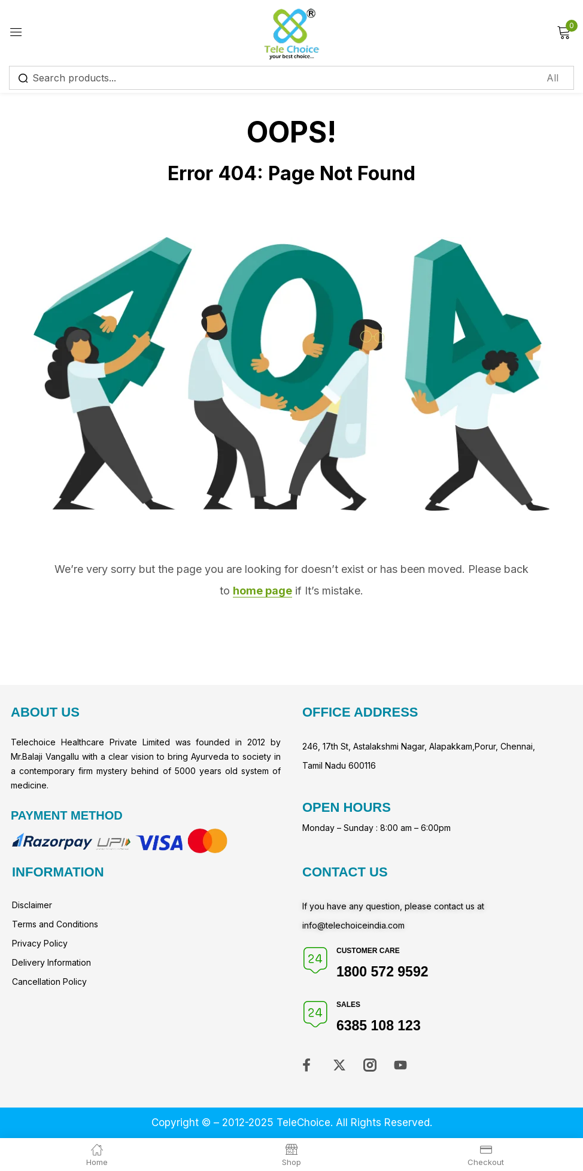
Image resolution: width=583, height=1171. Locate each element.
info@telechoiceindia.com (353, 925)
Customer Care (368, 950)
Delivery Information (51, 962)
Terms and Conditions (55, 924)
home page (262, 590)
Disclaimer (32, 905)
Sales (348, 1004)
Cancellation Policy (49, 981)
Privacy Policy (40, 943)
